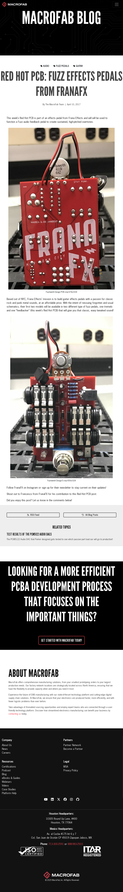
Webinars (7, 782)
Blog (4, 774)
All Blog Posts (90, 515)
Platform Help (9, 793)
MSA (65, 767)
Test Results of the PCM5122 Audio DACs (29, 534)
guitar (78, 66)
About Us (7, 745)
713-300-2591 (56, 844)
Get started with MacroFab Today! (61, 640)
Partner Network (72, 745)
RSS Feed (33, 515)
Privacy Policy (70, 770)
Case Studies (9, 789)
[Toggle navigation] (116, 4)
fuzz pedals (61, 66)
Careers (6, 753)
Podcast (6, 770)
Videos (5, 786)
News (5, 749)
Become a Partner (73, 749)
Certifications (9, 767)
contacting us (15, 714)
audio (45, 66)
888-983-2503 (75, 844)
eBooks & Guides (11, 778)
